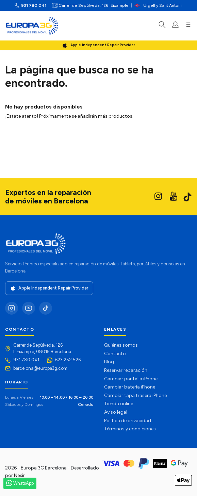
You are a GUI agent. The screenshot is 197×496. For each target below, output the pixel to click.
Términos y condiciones (130, 429)
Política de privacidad (127, 421)
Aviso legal (115, 412)
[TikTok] (45, 308)
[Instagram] (11, 308)
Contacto (115, 354)
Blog (109, 362)
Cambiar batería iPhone (129, 387)
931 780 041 (33, 5)
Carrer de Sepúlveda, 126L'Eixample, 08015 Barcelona (42, 348)
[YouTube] (28, 308)
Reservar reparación (125, 370)
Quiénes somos (121, 345)
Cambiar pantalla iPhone (131, 379)
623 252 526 (68, 359)
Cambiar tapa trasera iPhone (135, 395)
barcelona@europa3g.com (40, 368)
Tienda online (118, 404)
